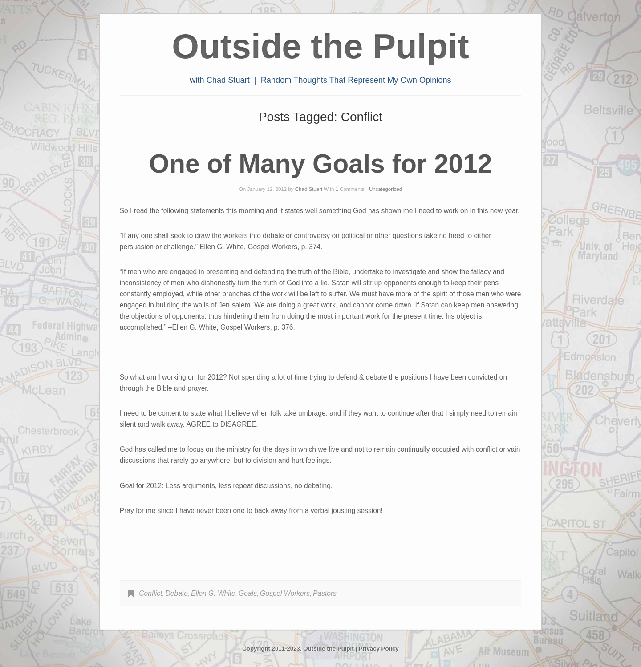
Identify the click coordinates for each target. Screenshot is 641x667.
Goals (248, 593)
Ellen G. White (213, 593)
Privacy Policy (379, 648)
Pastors (325, 593)
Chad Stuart (308, 189)
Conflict (150, 593)
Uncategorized (385, 189)
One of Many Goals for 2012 (320, 163)
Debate (177, 593)
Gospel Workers (285, 593)
